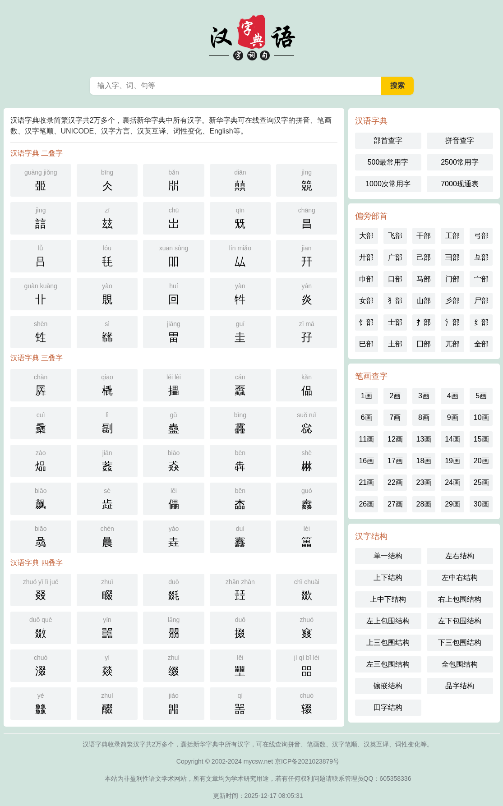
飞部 (395, 235)
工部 (452, 235)
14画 (452, 439)
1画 (366, 396)
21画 (366, 482)
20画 (481, 461)
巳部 (366, 344)
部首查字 (388, 140)
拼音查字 (459, 140)
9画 (452, 417)
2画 (395, 396)
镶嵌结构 (388, 686)
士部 (395, 322)
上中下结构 (388, 599)
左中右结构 (460, 577)
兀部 (452, 344)
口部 (395, 279)
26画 (366, 504)
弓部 (481, 235)
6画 (366, 417)
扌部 (423, 322)
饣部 (366, 322)
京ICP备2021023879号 (307, 761)
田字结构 (388, 707)
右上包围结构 (459, 599)
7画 (395, 417)
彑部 (481, 257)
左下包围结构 (459, 621)
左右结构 (459, 556)
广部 (395, 257)
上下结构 (388, 577)
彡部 (452, 300)
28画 (424, 504)
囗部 (423, 344)
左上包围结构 (388, 621)
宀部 (481, 279)
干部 (423, 235)
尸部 (481, 300)
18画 (424, 461)
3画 (423, 396)
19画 (452, 461)
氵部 (452, 322)
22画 (395, 482)
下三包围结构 (459, 642)
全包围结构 (460, 664)
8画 (423, 417)
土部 (395, 344)
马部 (423, 279)
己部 (423, 257)
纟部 (481, 322)
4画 (452, 396)
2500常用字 (460, 162)
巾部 (366, 279)
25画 (481, 482)
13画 (424, 439)
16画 (366, 461)
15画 (481, 439)
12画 (395, 439)
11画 (366, 439)
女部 (366, 300)
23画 (424, 482)
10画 (481, 417)
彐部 (452, 257)
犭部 (395, 300)
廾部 (366, 257)
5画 (481, 396)
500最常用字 (388, 162)
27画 (395, 504)
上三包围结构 (388, 642)
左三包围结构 (388, 664)
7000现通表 (460, 184)
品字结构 (459, 686)
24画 (452, 482)
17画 (395, 461)
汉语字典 (251, 36)
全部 (481, 344)
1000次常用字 (388, 184)
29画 (452, 504)
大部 (366, 235)
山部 (423, 300)
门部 (452, 279)
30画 (481, 504)
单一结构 (388, 556)
